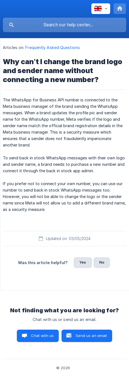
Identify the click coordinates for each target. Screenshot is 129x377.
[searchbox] (64, 25)
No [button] (101, 262)
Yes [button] (82, 262)
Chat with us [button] (42, 335)
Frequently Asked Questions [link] (52, 47)
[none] (100, 8)
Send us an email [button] (91, 335)
